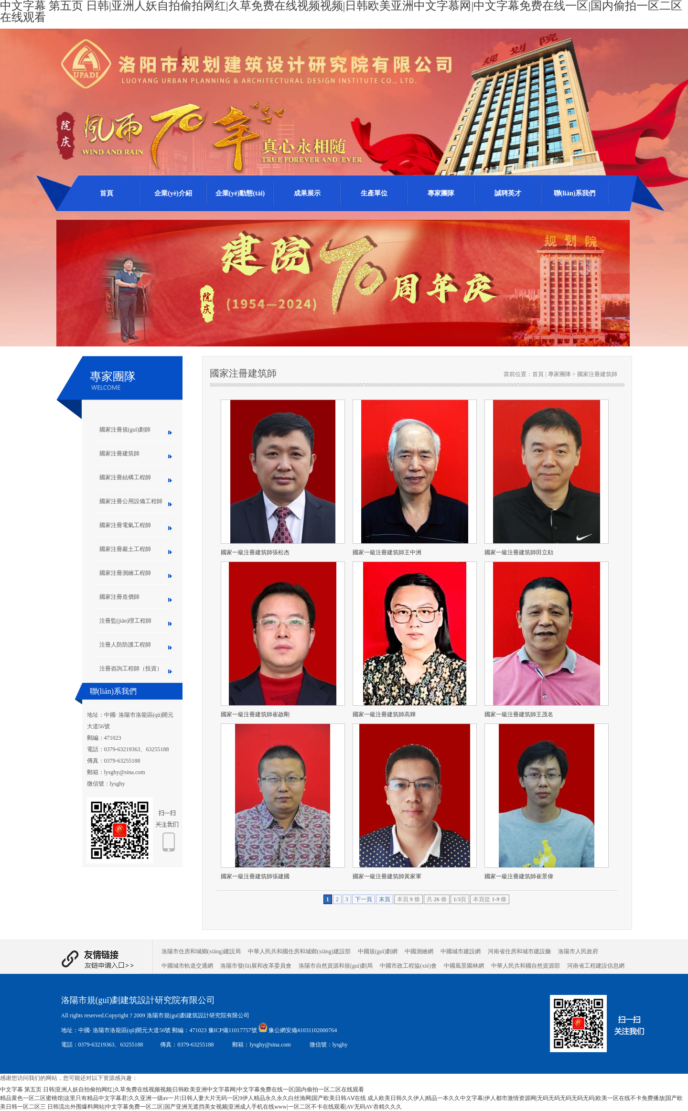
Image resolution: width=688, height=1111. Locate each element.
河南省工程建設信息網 (595, 965)
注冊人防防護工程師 (125, 644)
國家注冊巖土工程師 (125, 549)
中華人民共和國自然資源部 (525, 965)
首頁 (106, 193)
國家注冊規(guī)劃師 (124, 429)
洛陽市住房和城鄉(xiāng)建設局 (201, 951)
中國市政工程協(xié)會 (408, 965)
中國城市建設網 (461, 951)
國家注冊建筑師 (119, 453)
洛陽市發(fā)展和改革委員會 (255, 965)
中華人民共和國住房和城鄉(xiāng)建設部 (299, 951)
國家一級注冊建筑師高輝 (384, 714)
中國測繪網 (419, 951)
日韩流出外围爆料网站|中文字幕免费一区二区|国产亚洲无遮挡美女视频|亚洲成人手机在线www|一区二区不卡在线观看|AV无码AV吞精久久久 (224, 1106)
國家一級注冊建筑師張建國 (255, 876)
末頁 (384, 899)
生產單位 (374, 193)
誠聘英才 (507, 193)
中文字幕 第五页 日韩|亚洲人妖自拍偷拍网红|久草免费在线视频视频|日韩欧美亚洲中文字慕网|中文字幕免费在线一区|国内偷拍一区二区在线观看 (182, 1089)
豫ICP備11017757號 (233, 1030)
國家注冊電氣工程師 (125, 525)
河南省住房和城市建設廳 (519, 951)
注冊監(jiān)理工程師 (125, 620)
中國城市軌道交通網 (187, 965)
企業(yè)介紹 (173, 193)
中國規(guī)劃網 (378, 951)
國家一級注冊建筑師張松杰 (255, 552)
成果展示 (307, 193)
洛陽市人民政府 (578, 951)
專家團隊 (441, 193)
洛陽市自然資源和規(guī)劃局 (336, 965)
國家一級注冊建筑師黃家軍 (387, 876)
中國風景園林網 (464, 965)
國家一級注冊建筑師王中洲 (387, 552)
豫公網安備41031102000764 (303, 1030)
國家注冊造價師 (119, 596)
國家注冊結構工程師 (125, 477)
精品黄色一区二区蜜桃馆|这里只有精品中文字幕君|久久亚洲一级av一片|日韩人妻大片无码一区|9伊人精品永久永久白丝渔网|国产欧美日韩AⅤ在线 (183, 1098)
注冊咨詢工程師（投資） (130, 668)
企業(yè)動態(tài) (240, 193)
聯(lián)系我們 (575, 193)
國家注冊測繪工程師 (125, 573)
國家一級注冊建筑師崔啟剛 (255, 714)
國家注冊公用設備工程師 (130, 501)
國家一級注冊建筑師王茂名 (518, 714)
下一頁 (363, 899)
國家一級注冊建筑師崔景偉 (518, 876)
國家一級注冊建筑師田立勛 (518, 552)
